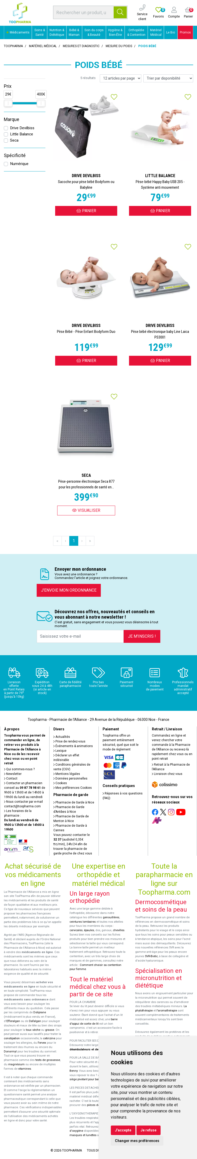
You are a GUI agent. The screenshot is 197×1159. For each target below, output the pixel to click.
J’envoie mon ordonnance (68, 590)
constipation (12, 1038)
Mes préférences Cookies (72, 788)
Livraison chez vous (167, 774)
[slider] (8, 103)
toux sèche (33, 1030)
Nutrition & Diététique (57, 32)
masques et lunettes (83, 1135)
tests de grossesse (47, 1060)
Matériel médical (43, 46)
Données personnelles (70, 778)
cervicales (76, 930)
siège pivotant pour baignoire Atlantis (94, 1079)
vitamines (24, 1068)
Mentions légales (66, 774)
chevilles (118, 930)
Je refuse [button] (148, 1130)
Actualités (61, 737)
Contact (10, 778)
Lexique (59, 751)
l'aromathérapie (166, 1010)
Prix (8, 86)
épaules (89, 930)
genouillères (111, 917)
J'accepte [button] (123, 1130)
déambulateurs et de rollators (90, 1049)
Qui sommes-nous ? (19, 769)
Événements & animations (73, 746)
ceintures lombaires (83, 921)
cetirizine (49, 1038)
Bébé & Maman (74, 32)
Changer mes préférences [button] (137, 1141)
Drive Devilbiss (22, 128)
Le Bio (170, 32)
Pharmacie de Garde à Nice (73, 802)
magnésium (16, 1064)
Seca (14, 140)
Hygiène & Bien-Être (115, 32)
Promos (185, 32)
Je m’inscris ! (142, 636)
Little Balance (21, 134)
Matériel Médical (156, 32)
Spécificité (15, 155)
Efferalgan (13, 1021)
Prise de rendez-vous (69, 741)
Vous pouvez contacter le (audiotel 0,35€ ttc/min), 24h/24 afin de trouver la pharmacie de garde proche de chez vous (72, 844)
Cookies (60, 783)
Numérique (19, 163)
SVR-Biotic (151, 956)
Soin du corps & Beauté (94, 32)
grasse (49, 1030)
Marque (11, 119)
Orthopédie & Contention (136, 32)
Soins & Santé (39, 32)
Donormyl (10, 1051)
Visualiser (86, 510)
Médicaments (17, 32)
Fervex (42, 1042)
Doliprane (39, 1012)
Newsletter (13, 774)
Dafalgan (35, 1021)
